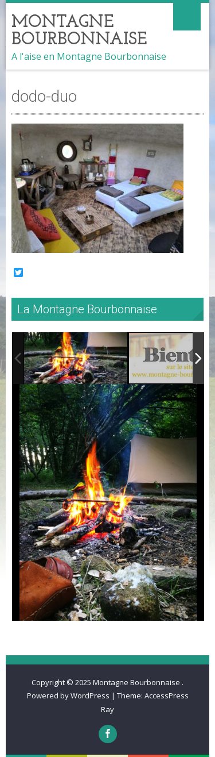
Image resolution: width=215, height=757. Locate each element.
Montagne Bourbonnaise (137, 682)
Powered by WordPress (68, 695)
